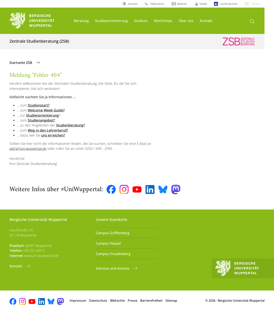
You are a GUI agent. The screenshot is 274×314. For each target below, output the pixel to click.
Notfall (203, 3)
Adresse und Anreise (113, 268)
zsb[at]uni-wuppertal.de (27, 148)
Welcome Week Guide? (46, 110)
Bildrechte (117, 300)
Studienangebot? (41, 120)
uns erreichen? (53, 135)
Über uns (186, 20)
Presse (132, 300)
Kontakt (206, 20)
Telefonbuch (157, 3)
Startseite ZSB (21, 62)
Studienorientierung (111, 20)
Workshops (163, 20)
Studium (141, 20)
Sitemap (171, 300)
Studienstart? (38, 105)
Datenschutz (98, 300)
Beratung (81, 20)
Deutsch (256, 3)
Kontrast (132, 3)
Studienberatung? (70, 125)
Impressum (78, 300)
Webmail (182, 3)
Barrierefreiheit (151, 300)
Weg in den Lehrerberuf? (48, 130)
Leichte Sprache (228, 3)
